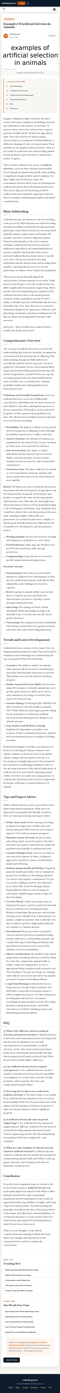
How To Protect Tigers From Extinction (20, 1327)
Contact (25, 1388)
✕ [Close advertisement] (54, 9)
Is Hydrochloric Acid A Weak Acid (17, 1280)
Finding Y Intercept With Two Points (19, 1291)
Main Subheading (16, 86)
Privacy (43, 1388)
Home (11, 1388)
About (17, 1388)
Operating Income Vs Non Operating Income (22, 1311)
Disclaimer (34, 1388)
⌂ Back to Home (11, 1360)
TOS (50, 1388)
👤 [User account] (28, 3)
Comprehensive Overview (19, 91)
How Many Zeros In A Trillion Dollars (19, 1317)
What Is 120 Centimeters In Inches (18, 1275)
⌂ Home (21, 3)
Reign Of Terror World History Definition (20, 1332)
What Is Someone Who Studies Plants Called (22, 1270)
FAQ (11, 104)
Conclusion (14, 108)
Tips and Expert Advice (18, 99)
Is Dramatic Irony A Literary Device (18, 1285)
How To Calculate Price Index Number (19, 1322)
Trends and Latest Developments (22, 95)
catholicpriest (9, 3)
